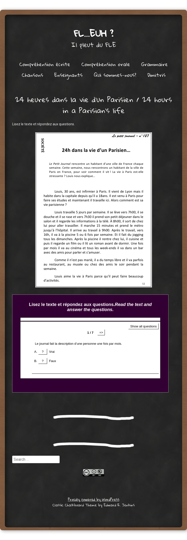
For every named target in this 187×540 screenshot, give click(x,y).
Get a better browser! (90, 344)
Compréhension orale (105, 64)
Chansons (32, 74)
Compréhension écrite (44, 64)
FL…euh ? (93, 33)
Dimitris (156, 74)
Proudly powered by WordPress (93, 499)
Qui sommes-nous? (115, 74)
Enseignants (68, 74)
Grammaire (154, 64)
